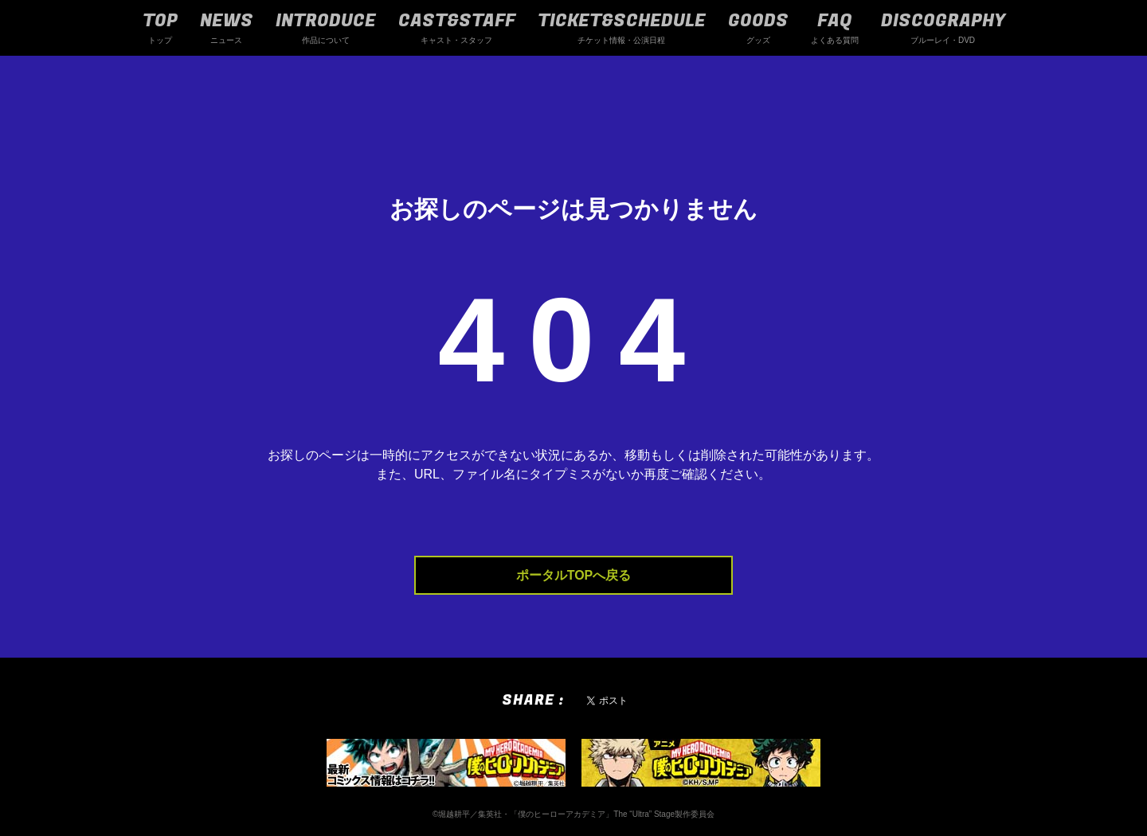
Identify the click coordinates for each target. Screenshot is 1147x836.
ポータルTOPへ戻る (574, 575)
